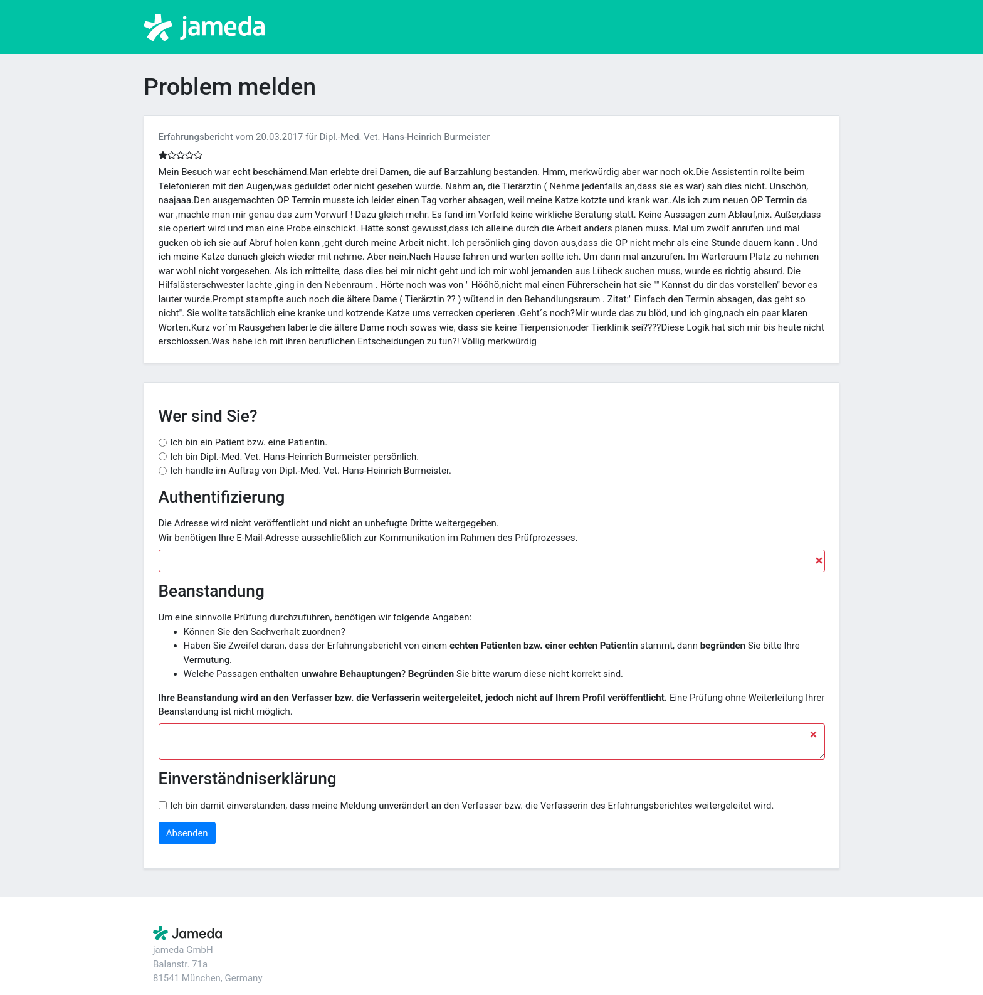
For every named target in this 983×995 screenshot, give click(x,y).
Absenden (187, 833)
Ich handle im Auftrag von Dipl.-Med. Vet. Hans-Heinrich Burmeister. (310, 470)
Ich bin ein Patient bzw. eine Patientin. (248, 442)
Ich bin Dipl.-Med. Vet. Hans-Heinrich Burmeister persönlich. (294, 456)
